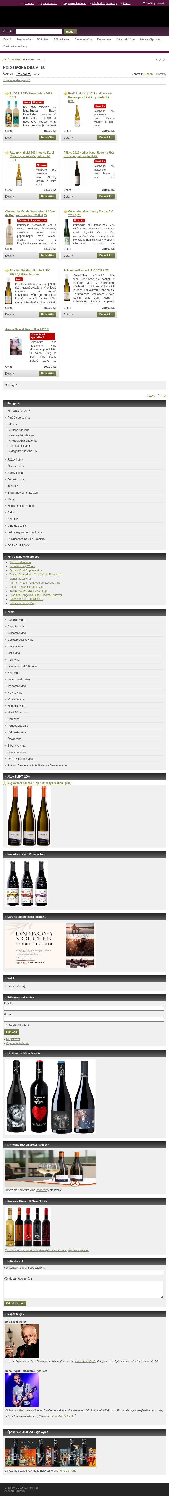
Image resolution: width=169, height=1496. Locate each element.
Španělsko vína (17, 752)
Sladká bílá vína (20, 445)
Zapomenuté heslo (17, 1043)
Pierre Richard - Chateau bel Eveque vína (35, 582)
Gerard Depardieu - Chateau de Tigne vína (35, 574)
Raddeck (41, 1190)
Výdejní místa (49, 3)
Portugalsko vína (18, 725)
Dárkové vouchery (15, 46)
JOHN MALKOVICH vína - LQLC (30, 591)
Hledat (70, 31)
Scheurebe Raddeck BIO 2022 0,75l (86, 270)
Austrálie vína (16, 620)
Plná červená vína (19, 417)
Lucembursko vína (19, 679)
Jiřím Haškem (16, 1410)
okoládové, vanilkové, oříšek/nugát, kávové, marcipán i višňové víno (48, 1250)
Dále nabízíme (125, 39)
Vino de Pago (67, 1470)
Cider (11, 512)
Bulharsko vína (17, 633)
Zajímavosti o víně (75, 3)
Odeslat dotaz (15, 1303)
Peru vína (13, 719)
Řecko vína (14, 739)
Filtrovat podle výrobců (16, 80)
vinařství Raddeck (62, 1416)
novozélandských (85, 1361)
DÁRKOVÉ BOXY (18, 545)
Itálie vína (13, 659)
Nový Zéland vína (18, 712)
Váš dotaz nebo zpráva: (18, 1278)
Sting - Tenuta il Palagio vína (27, 586)
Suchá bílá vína (19, 430)
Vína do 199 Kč (17, 525)
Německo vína (16, 706)
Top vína (13, 486)
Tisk (163, 395)
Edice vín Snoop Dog (22, 603)
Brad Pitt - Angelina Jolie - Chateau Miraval (36, 595)
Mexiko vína (15, 692)
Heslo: (8, 1014)
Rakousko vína (17, 732)
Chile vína (14, 653)
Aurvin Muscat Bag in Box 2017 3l (27, 329)
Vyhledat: (8, 31)
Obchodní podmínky (104, 3)
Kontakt (29, 3)
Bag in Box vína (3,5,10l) (23, 492)
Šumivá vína (15, 472)
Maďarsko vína (17, 686)
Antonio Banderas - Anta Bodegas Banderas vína (38, 765)
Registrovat (13, 1039)
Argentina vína (16, 626)
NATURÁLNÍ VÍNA (19, 411)
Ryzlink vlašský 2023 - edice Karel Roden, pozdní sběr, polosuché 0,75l (32, 156)
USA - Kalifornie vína (20, 758)
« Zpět (151, 395)
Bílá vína (42, 39)
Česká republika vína (20, 639)
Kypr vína (13, 672)
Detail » (10, 137)
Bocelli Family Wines (22, 566)
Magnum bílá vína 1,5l (23, 451)
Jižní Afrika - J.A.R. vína (22, 666)
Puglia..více (23, 39)
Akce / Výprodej (150, 39)
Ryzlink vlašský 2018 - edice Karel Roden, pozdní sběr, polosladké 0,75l (90, 97)
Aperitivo (13, 519)
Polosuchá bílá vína (22, 435)
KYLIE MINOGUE (32, 599)
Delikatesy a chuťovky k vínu (25, 532)
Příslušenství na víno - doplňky (26, 539)
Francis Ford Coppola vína (26, 570)
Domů (7, 39)
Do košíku (47, 137)
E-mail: (8, 1003)
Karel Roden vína (20, 562)
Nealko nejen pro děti (21, 505)
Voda (11, 499)
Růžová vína (61, 39)
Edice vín (16, 599)
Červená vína (83, 39)
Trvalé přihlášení (19, 1025)
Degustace (104, 39)
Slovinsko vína (16, 745)
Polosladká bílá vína (23, 440)
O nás (126, 3)
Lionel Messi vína (20, 578)
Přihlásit (11, 1032)
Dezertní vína (16, 479)
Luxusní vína (84, 16)
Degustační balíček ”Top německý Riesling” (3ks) (39, 783)
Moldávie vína (16, 699)
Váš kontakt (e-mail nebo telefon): (24, 1267)
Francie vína (15, 646)
